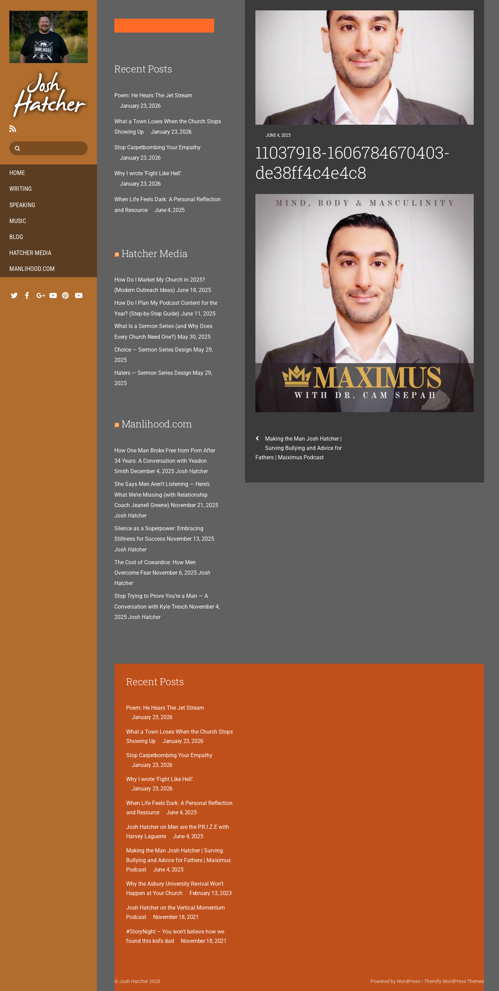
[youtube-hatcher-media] (78, 293)
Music (17, 220)
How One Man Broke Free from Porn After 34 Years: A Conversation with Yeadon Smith (164, 461)
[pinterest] (65, 293)
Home (17, 172)
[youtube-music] (53, 293)
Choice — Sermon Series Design (153, 349)
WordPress (408, 981)
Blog (16, 236)
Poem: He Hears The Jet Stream (153, 95)
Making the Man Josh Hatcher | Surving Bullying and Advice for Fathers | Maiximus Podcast (298, 447)
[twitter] (14, 293)
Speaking (22, 205)
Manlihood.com (32, 268)
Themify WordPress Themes (454, 981)
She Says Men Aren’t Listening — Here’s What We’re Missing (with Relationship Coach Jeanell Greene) (162, 494)
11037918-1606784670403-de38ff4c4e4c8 (352, 162)
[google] (40, 293)
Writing (20, 188)
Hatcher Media (30, 252)
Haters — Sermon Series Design (152, 373)
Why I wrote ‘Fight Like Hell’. (148, 173)
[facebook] (27, 293)
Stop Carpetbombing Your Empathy (157, 147)
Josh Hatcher (133, 981)
